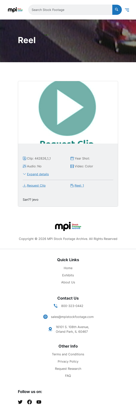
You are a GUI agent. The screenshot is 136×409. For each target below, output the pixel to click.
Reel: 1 (79, 185)
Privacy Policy (68, 361)
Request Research (68, 369)
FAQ (68, 376)
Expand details (38, 174)
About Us (68, 282)
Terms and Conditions (68, 354)
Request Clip (36, 185)
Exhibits (68, 275)
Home (68, 268)
